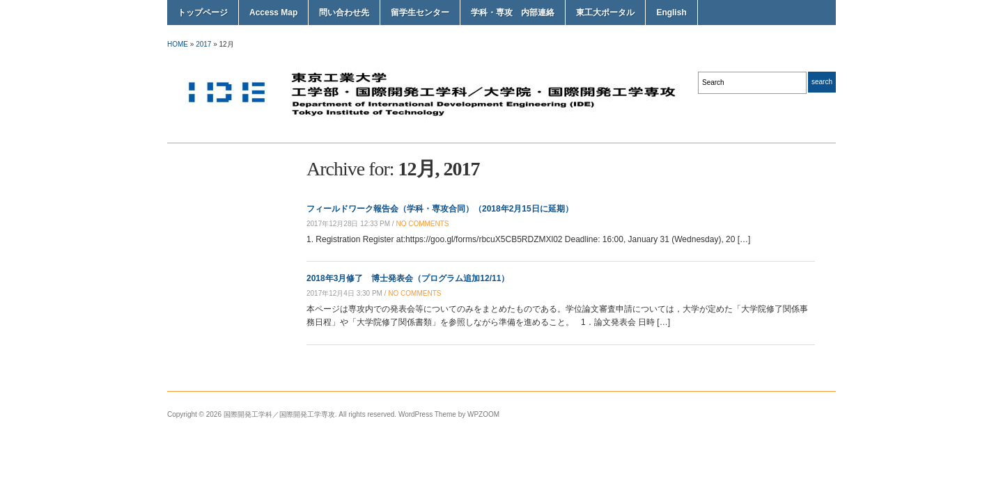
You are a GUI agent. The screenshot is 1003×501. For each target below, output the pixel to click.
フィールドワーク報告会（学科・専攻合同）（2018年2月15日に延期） (439, 209)
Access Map (273, 12)
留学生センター (420, 12)
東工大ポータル (605, 12)
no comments (422, 224)
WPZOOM (483, 414)
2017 (203, 44)
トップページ (203, 12)
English (671, 12)
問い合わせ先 (344, 12)
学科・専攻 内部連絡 (512, 12)
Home (177, 44)
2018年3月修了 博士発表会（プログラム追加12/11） (407, 278)
